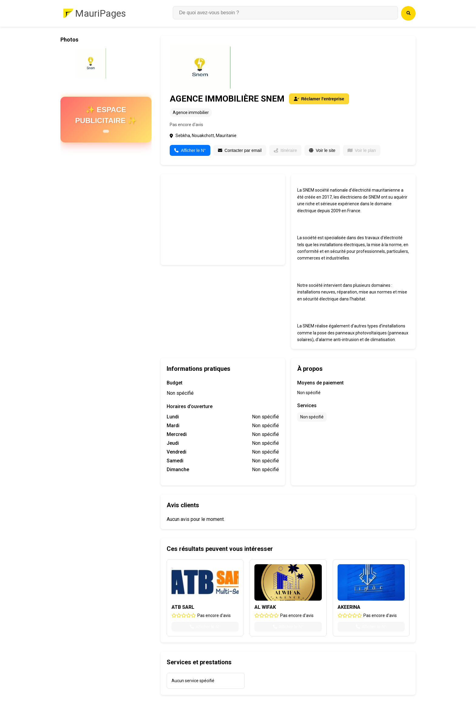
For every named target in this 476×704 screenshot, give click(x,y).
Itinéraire (285, 150)
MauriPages (100, 13)
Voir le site (322, 150)
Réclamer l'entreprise (319, 98)
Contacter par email (240, 150)
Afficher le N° (190, 150)
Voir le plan (362, 150)
